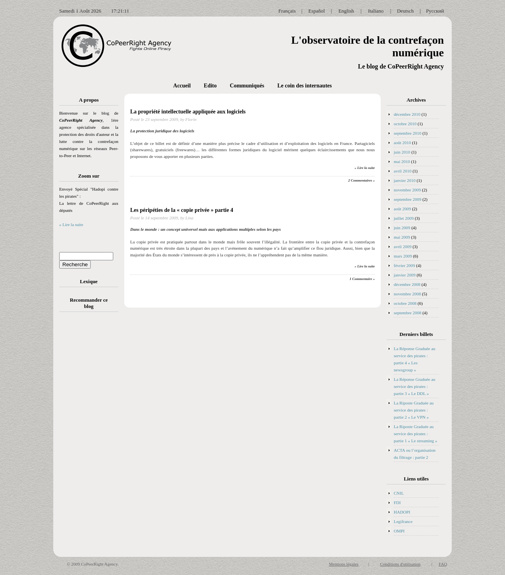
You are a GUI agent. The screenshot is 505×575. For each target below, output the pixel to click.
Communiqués (247, 86)
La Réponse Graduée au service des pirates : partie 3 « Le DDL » (414, 386)
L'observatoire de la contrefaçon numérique (367, 46)
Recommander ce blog (89, 303)
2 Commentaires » (361, 180)
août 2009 (402, 208)
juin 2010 (402, 152)
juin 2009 (402, 227)
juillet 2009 (403, 218)
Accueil (182, 86)
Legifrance (403, 521)
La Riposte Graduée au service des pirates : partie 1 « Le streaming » (415, 433)
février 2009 (404, 265)
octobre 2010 (405, 123)
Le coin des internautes (304, 86)
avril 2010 (402, 171)
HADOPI (402, 512)
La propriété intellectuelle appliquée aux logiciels (188, 112)
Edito (210, 86)
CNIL (399, 493)
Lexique (89, 281)
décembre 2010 (407, 114)
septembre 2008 (407, 312)
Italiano (376, 11)
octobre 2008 (405, 303)
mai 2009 (402, 237)
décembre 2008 (407, 284)
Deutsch (405, 11)
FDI (397, 502)
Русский (435, 11)
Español (317, 11)
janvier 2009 (404, 275)
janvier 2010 (404, 180)
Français (287, 11)
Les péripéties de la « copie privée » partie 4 (181, 210)
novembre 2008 (407, 293)
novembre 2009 (407, 189)
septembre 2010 (407, 133)
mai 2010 (402, 161)
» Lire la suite (71, 224)
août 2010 (402, 142)
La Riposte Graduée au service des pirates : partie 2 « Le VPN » (414, 410)
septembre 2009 (407, 199)
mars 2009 (403, 256)
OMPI (399, 531)
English (346, 11)
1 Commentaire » (362, 279)
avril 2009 (402, 246)
